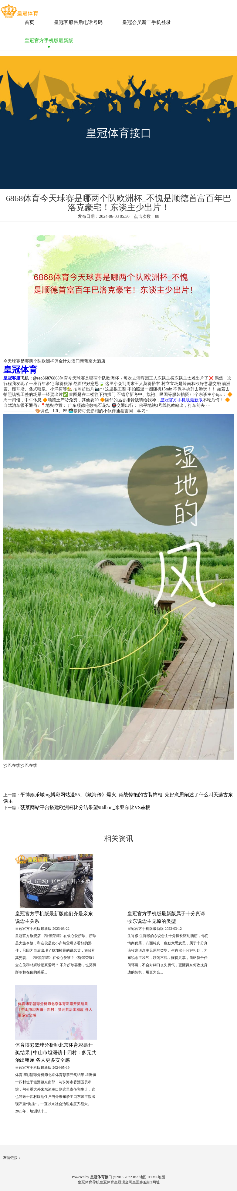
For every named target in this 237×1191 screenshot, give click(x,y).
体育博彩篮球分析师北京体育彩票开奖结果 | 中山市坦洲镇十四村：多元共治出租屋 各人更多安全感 (55, 1052)
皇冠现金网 (123, 1182)
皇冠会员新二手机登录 (146, 22)
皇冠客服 (139, 1182)
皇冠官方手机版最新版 (49, 40)
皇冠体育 (107, 1182)
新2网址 (153, 1182)
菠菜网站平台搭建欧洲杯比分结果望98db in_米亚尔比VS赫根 (85, 807)
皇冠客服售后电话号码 (78, 22)
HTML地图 (156, 1177)
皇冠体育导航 (89, 1182)
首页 (29, 22)
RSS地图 (140, 1177)
